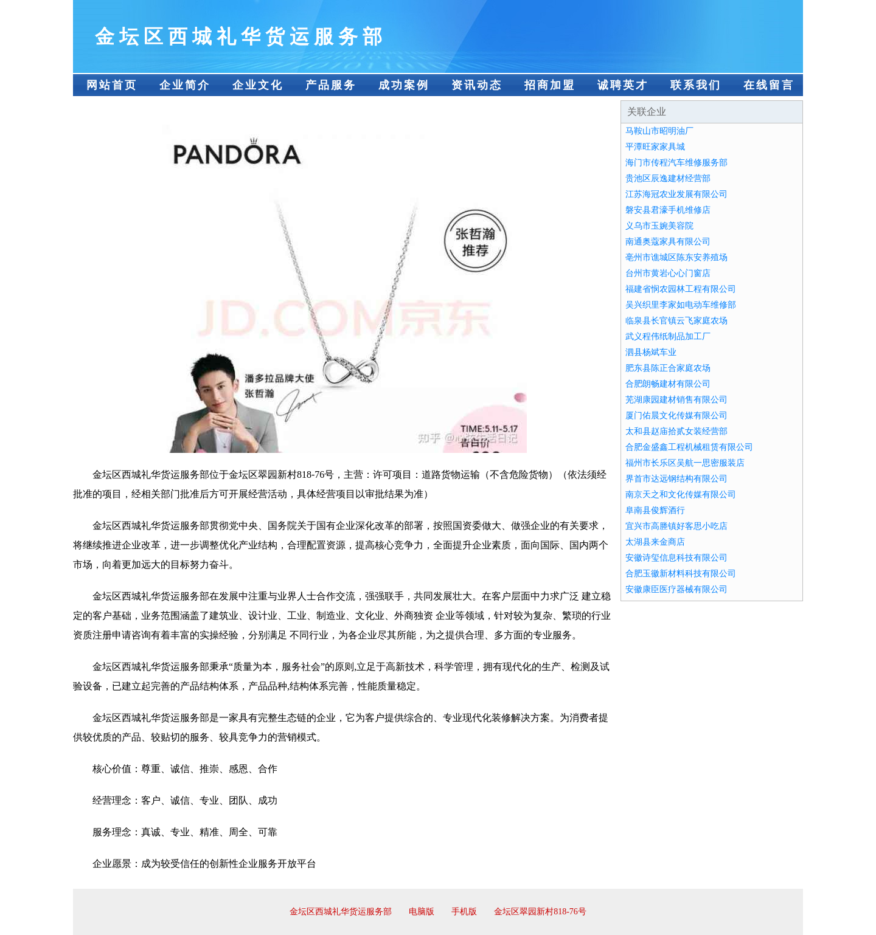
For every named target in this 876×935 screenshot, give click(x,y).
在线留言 (768, 85)
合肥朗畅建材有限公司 (668, 383)
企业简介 (184, 85)
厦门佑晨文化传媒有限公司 (676, 415)
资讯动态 (476, 85)
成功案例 (403, 85)
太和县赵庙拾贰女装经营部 (676, 431)
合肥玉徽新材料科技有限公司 (680, 573)
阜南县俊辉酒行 (655, 510)
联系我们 (695, 85)
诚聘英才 (622, 85)
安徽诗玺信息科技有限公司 (676, 557)
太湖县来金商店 (655, 542)
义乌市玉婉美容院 (659, 225)
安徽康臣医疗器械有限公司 (676, 589)
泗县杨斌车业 (650, 352)
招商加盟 (549, 85)
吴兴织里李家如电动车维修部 (680, 304)
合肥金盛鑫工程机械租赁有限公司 (689, 447)
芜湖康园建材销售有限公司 (676, 399)
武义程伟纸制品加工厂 (668, 336)
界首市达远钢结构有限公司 (676, 478)
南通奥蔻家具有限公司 (668, 241)
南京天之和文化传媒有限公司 (680, 494)
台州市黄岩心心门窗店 (668, 273)
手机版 (464, 911)
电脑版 (421, 911)
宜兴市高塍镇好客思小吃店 (676, 526)
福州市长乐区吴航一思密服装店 (685, 463)
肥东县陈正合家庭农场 (668, 368)
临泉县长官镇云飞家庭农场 (676, 320)
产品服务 (330, 85)
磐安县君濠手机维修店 (668, 210)
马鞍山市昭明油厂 (659, 131)
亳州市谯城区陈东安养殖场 (676, 257)
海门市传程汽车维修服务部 (676, 162)
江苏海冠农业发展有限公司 (676, 194)
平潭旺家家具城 (655, 146)
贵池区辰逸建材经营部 (668, 178)
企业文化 (257, 85)
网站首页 (111, 85)
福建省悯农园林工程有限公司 (680, 289)
